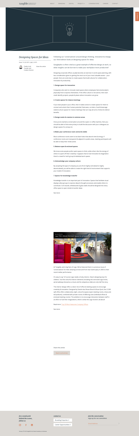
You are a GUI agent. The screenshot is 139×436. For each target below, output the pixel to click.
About (52, 3)
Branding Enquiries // (62, 420)
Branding (61, 3)
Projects (81, 3)
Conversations (94, 3)
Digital (71, 3)
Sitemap (20, 431)
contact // (137, 16)
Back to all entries (62, 353)
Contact (115, 3)
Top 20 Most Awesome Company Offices (74, 304)
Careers (105, 3)
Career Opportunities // (63, 425)
